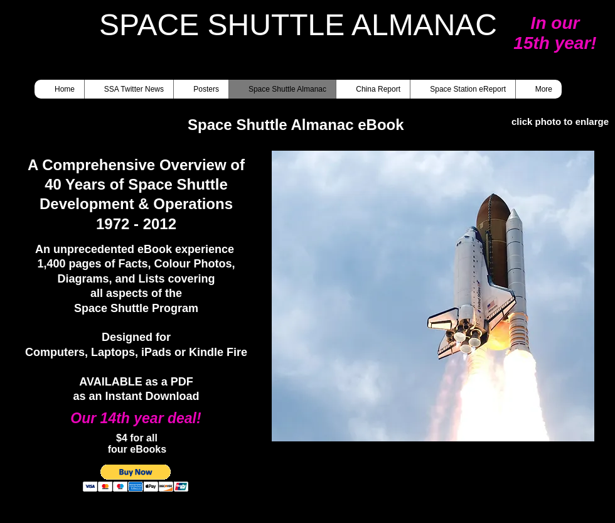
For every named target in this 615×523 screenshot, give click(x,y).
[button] (433, 296)
